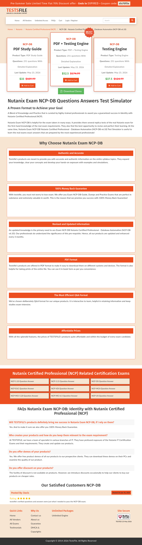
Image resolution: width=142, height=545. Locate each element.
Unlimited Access (41, 20)
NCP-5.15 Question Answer (62, 381)
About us (35, 519)
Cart (60, 20)
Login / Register (71, 20)
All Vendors (27, 20)
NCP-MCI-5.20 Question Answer (24, 396)
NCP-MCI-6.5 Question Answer (64, 396)
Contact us (36, 515)
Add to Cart (27, 85)
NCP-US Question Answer (102, 396)
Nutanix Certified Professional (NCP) (41, 29)
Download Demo (71, 91)
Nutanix (19, 29)
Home (17, 20)
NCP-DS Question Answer (102, 381)
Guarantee (36, 523)
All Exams (14, 523)
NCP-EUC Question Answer (22, 388)
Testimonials (15, 527)
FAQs (53, 20)
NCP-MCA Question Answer (103, 388)
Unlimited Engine (60, 515)
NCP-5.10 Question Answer (22, 381)
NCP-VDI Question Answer (62, 388)
